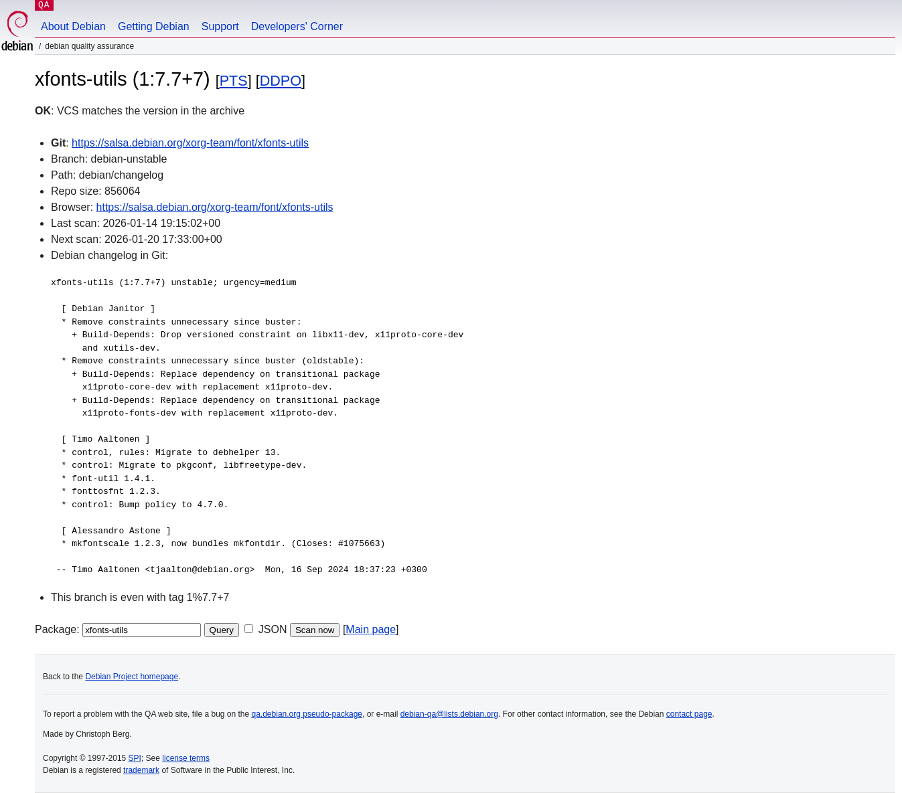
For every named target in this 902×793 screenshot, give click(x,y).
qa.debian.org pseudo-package (307, 714)
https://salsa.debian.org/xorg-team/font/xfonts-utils (190, 143)
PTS (234, 80)
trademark (141, 770)
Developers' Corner (297, 26)
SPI (135, 758)
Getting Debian (154, 26)
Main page (371, 629)
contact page (689, 714)
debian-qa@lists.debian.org (449, 714)
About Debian (73, 26)
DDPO (280, 80)
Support (220, 26)
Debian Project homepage (131, 676)
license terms (186, 758)
